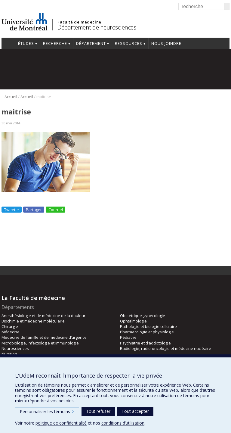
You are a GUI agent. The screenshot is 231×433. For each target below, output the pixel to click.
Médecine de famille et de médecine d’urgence (44, 337)
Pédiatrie (128, 337)
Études (26, 43)
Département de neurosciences (96, 27)
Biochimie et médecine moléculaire (33, 321)
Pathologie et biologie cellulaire (148, 326)
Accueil (8, 43)
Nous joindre (166, 43)
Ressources (128, 43)
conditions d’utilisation (122, 423)
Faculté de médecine (79, 22)
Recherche (55, 43)
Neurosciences (15, 348)
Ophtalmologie (133, 321)
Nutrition (9, 354)
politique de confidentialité (61, 423)
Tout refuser (98, 411)
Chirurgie (10, 326)
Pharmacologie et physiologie (147, 332)
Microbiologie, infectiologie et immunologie (40, 343)
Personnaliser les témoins (47, 411)
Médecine (11, 332)
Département (91, 43)
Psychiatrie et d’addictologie (145, 343)
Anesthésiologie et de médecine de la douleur (43, 315)
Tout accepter (135, 411)
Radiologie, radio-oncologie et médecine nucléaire (165, 348)
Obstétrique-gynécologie (142, 315)
